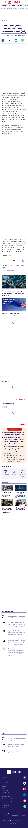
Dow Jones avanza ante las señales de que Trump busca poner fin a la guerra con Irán (16, 624)
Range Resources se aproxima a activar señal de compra (16, 461)
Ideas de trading (7, 453)
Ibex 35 (10, 5)
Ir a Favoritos (20, 399)
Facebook (2, 40)
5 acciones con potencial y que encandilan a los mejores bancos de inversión (13, 293)
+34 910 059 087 (12, 823)
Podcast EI (4, 790)
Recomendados (6, 482)
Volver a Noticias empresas (9, 270)
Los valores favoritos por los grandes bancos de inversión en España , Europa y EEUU (7, 509)
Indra (13, 5)
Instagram (24, 800)
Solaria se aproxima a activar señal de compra (15, 456)
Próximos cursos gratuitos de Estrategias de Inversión (6, 494)
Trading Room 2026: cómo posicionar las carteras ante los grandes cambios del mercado (20, 495)
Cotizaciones (5, 474)
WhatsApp (24, 806)
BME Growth (18, 407)
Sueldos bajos (19, 5)
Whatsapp (22, 40)
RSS (2, 788)
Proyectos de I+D (6, 805)
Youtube (24, 789)
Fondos (14, 474)
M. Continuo (11, 407)
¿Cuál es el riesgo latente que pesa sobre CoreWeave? (16, 617)
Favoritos (5, 381)
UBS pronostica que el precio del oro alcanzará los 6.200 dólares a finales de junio (16, 642)
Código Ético (5, 803)
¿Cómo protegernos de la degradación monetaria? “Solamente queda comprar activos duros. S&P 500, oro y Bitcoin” (16, 652)
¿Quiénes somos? (6, 799)
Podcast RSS (5, 792)
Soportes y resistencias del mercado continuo (15, 745)
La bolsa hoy (5, 5)
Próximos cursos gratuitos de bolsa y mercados (16, 739)
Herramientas (6, 467)
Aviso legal (4, 782)
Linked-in (16, 40)
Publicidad (4, 778)
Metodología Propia (7, 801)
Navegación (2, 2)
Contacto (4, 780)
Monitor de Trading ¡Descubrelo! (13, 752)
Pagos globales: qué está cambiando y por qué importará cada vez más (20, 509)
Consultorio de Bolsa (22, 475)
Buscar (5, 2)
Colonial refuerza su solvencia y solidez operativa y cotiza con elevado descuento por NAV (14, 449)
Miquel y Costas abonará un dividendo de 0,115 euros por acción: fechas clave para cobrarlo (16, 633)
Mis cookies (4, 807)
